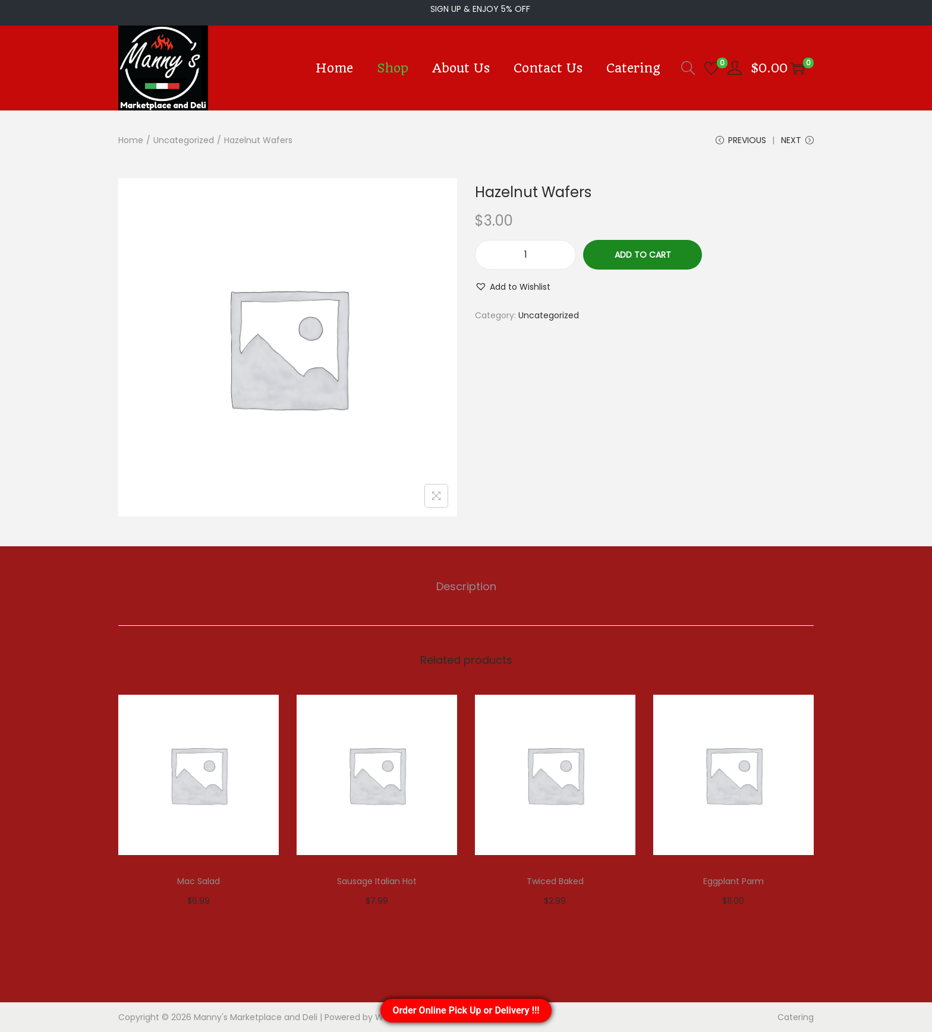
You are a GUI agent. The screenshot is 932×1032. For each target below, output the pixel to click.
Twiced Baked (555, 881)
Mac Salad (198, 881)
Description (466, 586)
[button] (512, 286)
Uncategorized (183, 140)
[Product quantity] (525, 254)
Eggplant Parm (733, 881)
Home (130, 140)
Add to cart (643, 255)
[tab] (466, 586)
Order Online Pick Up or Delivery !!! (465, 1010)
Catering (795, 1017)
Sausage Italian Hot (377, 881)
